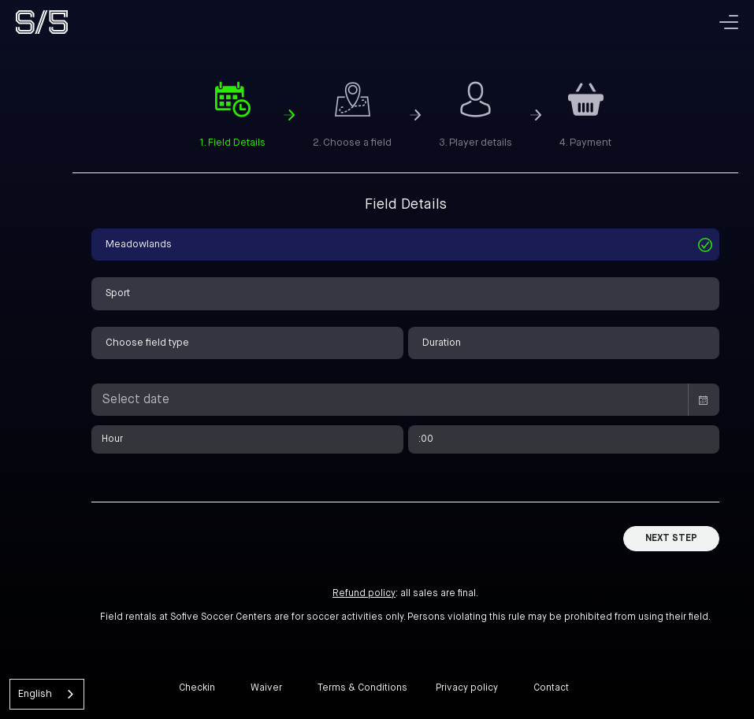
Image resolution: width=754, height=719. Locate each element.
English (35, 694)
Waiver (266, 688)
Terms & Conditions (362, 688)
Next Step (671, 538)
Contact (551, 688)
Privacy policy (467, 688)
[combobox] (46, 694)
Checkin (197, 688)
